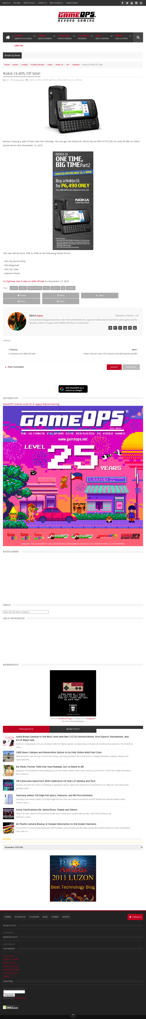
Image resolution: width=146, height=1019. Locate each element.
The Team (16, 3)
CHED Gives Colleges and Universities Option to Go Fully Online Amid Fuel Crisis (59, 746)
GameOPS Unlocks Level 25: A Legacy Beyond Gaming (31, 398)
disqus (114, 361)
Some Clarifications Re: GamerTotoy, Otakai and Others (46, 804)
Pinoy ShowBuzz (56, 3)
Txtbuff (6, 970)
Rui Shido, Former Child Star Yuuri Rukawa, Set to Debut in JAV (50, 761)
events (15, 64)
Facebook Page (65, 712)
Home (7, 64)
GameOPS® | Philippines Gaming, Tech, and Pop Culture (50, 1014)
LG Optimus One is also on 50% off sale (23, 281)
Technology (65, 37)
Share (44, 295)
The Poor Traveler (11, 953)
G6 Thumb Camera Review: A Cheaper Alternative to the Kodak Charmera (56, 818)
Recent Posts (73, 723)
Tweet (16, 295)
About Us (6, 3)
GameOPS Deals (72, 3)
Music (102, 37)
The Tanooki (8, 950)
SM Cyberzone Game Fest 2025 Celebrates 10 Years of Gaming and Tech (55, 775)
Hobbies (121, 37)
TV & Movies (83, 37)
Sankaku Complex (11, 960)
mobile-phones (37, 64)
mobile (24, 64)
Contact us (135, 911)
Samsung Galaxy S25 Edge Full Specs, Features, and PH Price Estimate (54, 789)
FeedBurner (20, 992)
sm (67, 64)
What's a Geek (9, 957)
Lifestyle (19, 47)
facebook (131, 361)
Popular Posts (26, 723)
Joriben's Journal (10, 967)
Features (23, 37)
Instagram (90, 712)
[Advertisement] (73, 572)
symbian (76, 64)
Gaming (45, 37)
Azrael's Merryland (11, 964)
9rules (140, 1014)
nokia (50, 64)
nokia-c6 (59, 64)
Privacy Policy (29, 3)
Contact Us (42, 3)
